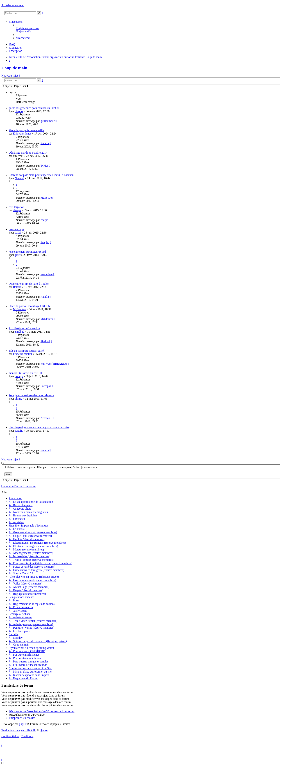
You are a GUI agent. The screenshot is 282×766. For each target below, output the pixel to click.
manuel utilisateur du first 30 (25, 373)
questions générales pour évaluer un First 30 (34, 107)
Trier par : (54, 467)
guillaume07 (47, 120)
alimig (18, 398)
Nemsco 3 (46, 418)
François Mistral (22, 353)
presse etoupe (16, 229)
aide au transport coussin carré (26, 350)
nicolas (19, 111)
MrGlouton (19, 309)
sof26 (18, 232)
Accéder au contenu (12, 5)
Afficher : (20, 467)
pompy (19, 376)
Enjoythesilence (22, 133)
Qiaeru (44, 730)
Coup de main (14, 68)
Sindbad (19, 331)
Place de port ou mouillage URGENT (30, 306)
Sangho (44, 242)
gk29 (18, 254)
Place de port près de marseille (26, 130)
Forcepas (45, 386)
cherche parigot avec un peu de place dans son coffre (39, 427)
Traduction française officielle (18, 730)
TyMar (44, 165)
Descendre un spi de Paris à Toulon (29, 283)
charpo (17, 210)
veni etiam (46, 274)
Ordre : (85, 467)
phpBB (23, 723)
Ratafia (44, 143)
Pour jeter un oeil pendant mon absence (31, 395)
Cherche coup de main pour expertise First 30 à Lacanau (41, 174)
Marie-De (46, 197)
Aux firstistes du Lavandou (24, 328)
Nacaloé (19, 178)
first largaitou (16, 207)
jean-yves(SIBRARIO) (53, 363)
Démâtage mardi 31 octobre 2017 (28, 152)
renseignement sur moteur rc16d (27, 251)
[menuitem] (27, 28)
